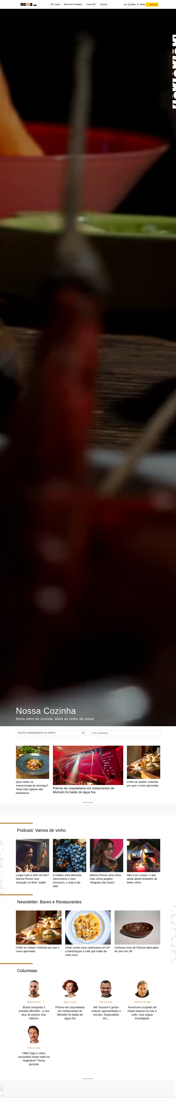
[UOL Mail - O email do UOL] (132, 4)
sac (125, 4)
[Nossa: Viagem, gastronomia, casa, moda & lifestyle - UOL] (27, 4)
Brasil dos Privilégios (73, 4)
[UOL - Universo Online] (42, 5)
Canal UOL (91, 4)
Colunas (103, 4)
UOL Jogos (55, 4)
